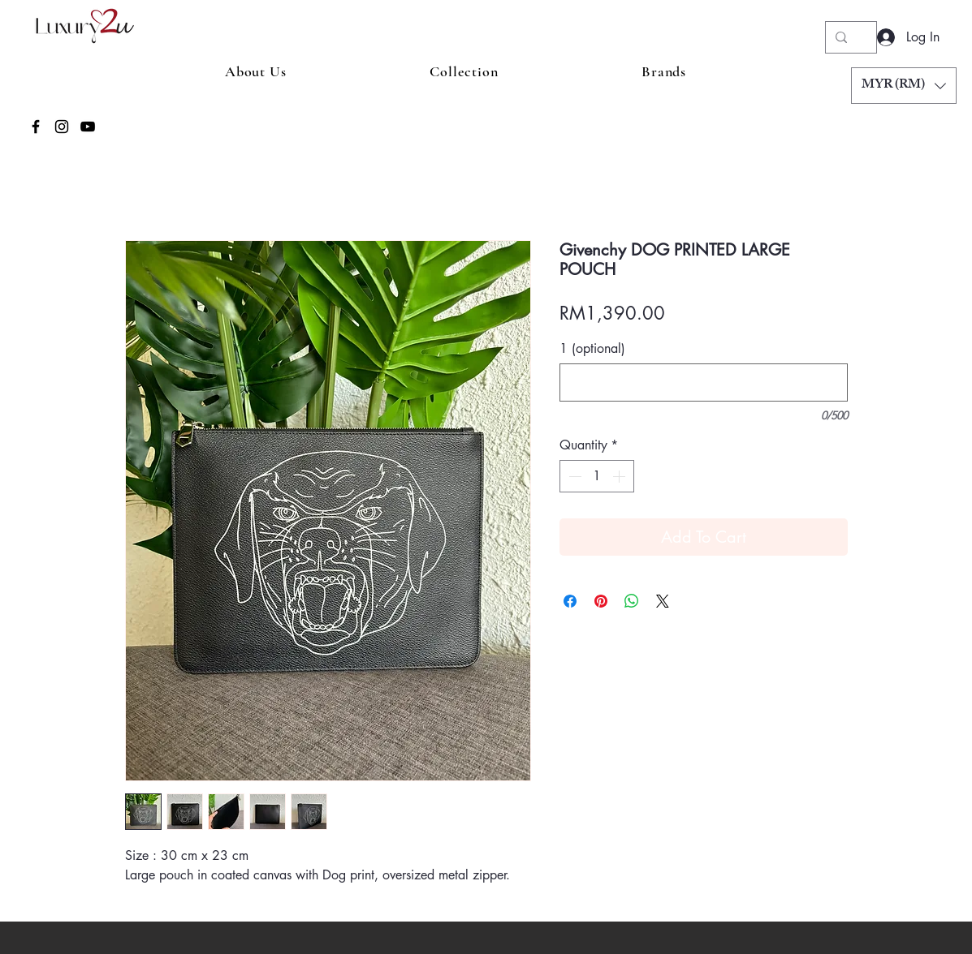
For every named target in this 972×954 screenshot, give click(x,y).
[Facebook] (36, 126)
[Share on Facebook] (570, 601)
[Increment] (620, 476)
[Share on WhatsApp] (632, 601)
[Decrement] (573, 476)
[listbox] (904, 85)
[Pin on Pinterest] (601, 601)
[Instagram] (62, 126)
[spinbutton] (597, 476)
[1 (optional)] (703, 382)
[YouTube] (88, 126)
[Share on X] (662, 601)
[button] (904, 85)
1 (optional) (592, 349)
